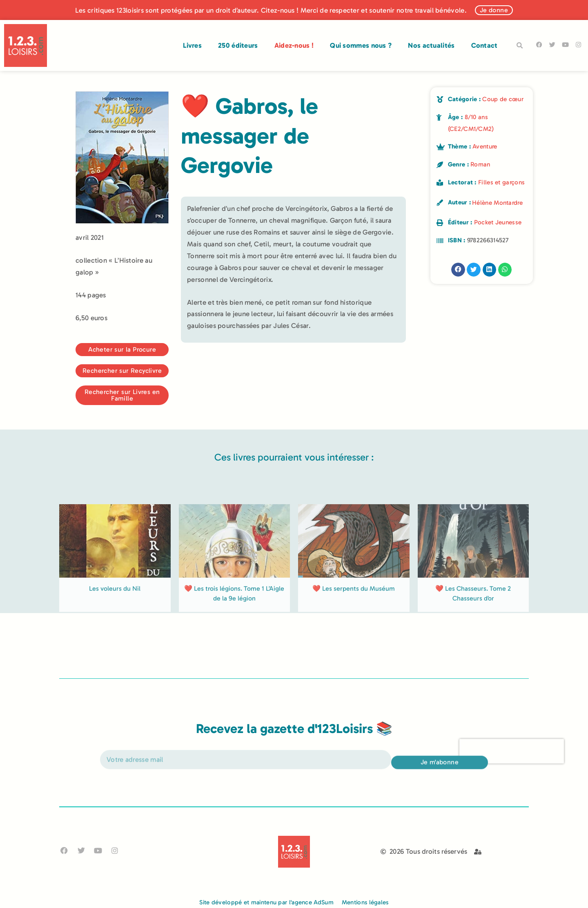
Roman (480, 164)
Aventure (484, 146)
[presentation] (511, 761)
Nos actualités (431, 45)
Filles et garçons (501, 182)
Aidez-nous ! (294, 45)
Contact (484, 45)
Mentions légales (365, 902)
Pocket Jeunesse (498, 222)
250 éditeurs (238, 45)
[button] (520, 45)
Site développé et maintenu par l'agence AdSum (266, 902)
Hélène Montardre (497, 202)
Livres (192, 45)
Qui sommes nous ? (361, 45)
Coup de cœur (502, 99)
